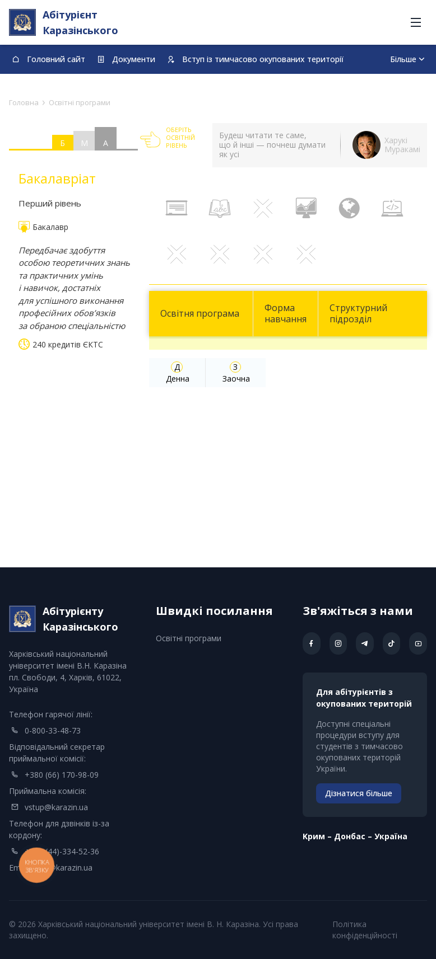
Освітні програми (188, 638)
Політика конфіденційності (364, 930)
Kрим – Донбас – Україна (355, 836)
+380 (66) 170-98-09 (62, 774)
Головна (24, 102)
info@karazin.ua (63, 867)
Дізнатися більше (358, 793)
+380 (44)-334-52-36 (62, 851)
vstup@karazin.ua (56, 807)
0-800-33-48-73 (53, 730)
